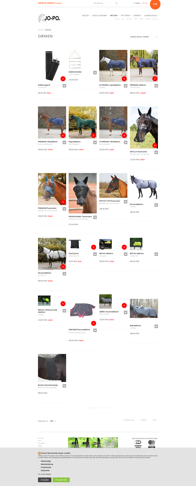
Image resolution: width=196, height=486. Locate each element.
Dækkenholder (75, 72)
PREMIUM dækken (138, 85)
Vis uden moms (128, 420)
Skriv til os (155, 19)
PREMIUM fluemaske (47, 208)
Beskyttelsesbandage (48, 385)
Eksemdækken (136, 204)
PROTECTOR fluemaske (109, 201)
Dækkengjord (44, 85)
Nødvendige (46, 461)
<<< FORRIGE (91, 408)
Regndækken (74, 141)
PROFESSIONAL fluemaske (80, 216)
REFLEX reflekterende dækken (47, 311)
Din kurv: (145, 3)
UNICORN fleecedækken (79, 329)
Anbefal (143, 420)
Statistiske (45, 470)
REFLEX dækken (106, 253)
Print (154, 420)
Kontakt (147, 19)
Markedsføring (47, 464)
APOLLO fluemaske (138, 151)
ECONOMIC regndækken (110, 85)
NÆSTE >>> (106, 408)
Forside (117, 19)
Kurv (122, 19)
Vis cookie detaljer (44, 474)
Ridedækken (135, 325)
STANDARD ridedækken (109, 141)
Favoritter (129, 19)
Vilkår (135, 19)
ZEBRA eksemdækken (109, 311)
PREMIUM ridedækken (48, 141)
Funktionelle (46, 467)
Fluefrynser (74, 253)
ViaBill (141, 19)
